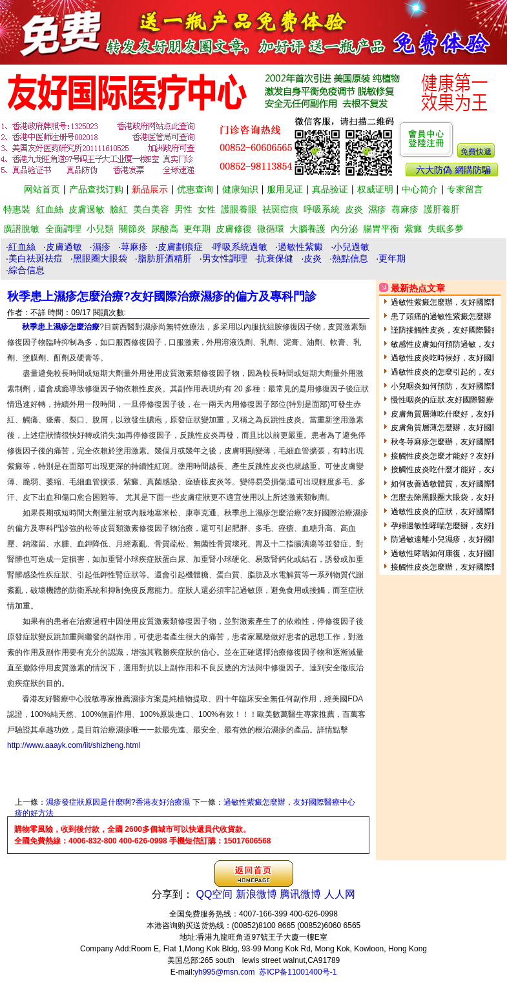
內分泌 (344, 228)
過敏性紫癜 (300, 247)
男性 (183, 209)
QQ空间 (214, 894)
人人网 (339, 894)
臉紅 (119, 209)
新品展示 (150, 189)
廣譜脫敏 (21, 228)
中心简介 (420, 189)
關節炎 (132, 228)
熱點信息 (350, 258)
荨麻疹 (134, 247)
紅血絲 (49, 209)
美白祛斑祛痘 (35, 258)
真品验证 (330, 189)
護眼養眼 (239, 209)
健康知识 (240, 189)
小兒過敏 (351, 247)
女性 (207, 209)
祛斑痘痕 (280, 209)
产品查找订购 (96, 189)
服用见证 (285, 189)
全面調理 (63, 228)
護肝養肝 (442, 209)
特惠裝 (16, 209)
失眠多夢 (446, 228)
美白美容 (151, 209)
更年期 (197, 228)
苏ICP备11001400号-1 (297, 972)
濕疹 (377, 209)
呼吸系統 (322, 209)
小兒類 (100, 228)
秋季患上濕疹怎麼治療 (60, 326)
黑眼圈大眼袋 (100, 258)
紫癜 (413, 228)
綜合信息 (26, 270)
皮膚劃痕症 (180, 247)
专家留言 (465, 189)
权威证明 (375, 189)
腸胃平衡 (381, 228)
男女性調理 (224, 258)
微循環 (270, 228)
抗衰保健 (275, 258)
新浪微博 (256, 894)
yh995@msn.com (224, 972)
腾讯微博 (300, 894)
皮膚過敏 (86, 209)
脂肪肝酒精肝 (165, 258)
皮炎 (354, 209)
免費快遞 (475, 151)
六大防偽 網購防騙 (453, 170)
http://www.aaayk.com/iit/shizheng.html (73, 745)
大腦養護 (307, 228)
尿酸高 (164, 228)
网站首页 (42, 189)
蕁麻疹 (405, 209)
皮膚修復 (234, 228)
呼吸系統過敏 (240, 247)
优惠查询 (195, 189)
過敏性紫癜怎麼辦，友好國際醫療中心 (289, 802)
